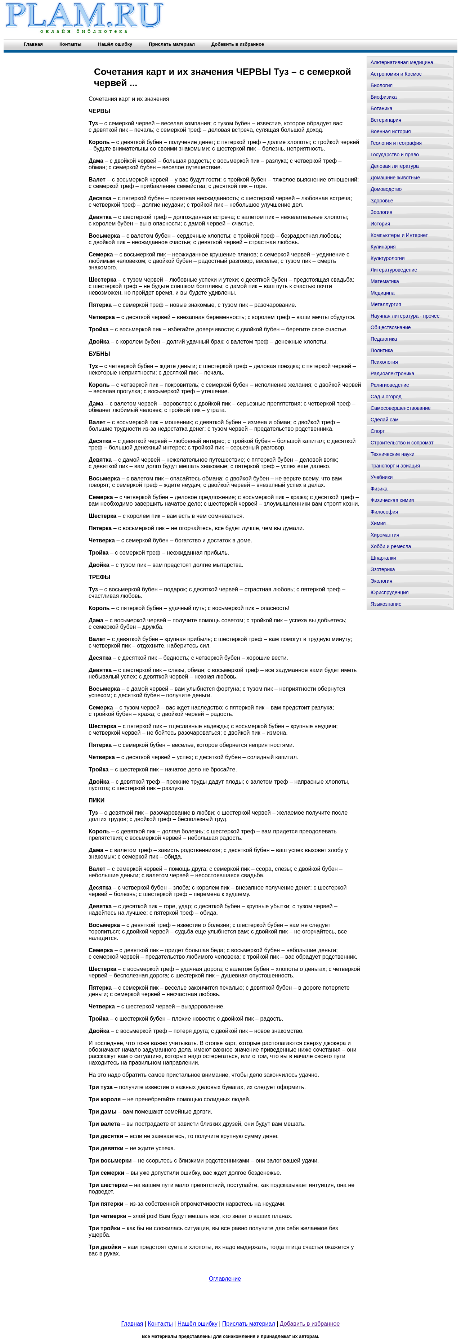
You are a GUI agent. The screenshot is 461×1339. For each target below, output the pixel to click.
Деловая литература (395, 166)
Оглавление (225, 1279)
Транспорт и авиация (395, 466)
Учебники (382, 477)
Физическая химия (392, 500)
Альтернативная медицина (402, 62)
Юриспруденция (390, 592)
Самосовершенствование (401, 408)
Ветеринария (386, 120)
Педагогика (384, 339)
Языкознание (386, 604)
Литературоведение (394, 270)
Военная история (391, 131)
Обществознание (391, 327)
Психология (384, 362)
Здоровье (382, 200)
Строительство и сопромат (402, 442)
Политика (382, 350)
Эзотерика (383, 569)
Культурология (388, 258)
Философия (384, 512)
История (380, 224)
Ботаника (381, 108)
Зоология (381, 212)
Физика (379, 489)
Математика (385, 281)
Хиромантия (385, 535)
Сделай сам (385, 419)
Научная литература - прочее (405, 316)
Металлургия (386, 304)
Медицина (383, 293)
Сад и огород (386, 396)
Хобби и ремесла (391, 546)
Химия (378, 523)
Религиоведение (390, 385)
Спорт (378, 431)
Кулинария (383, 247)
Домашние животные (395, 177)
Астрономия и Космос (396, 74)
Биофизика (384, 97)
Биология (382, 85)
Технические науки (393, 454)
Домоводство (386, 189)
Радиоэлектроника (392, 373)
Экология (381, 581)
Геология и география (396, 143)
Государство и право (395, 154)
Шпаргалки (383, 558)
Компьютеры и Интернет (399, 235)
